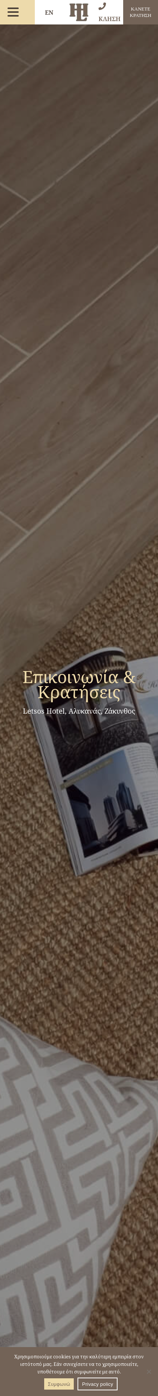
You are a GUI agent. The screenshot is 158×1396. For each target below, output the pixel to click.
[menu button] (13, 12)
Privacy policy (97, 1384)
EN (49, 12)
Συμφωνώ (59, 1384)
